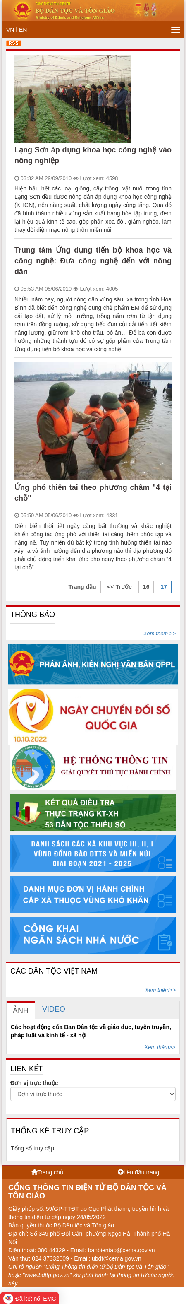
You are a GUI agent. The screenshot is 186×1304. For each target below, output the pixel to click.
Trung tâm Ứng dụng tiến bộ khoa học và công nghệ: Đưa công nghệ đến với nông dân (93, 260)
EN (23, 30)
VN (10, 30)
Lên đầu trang (139, 1172)
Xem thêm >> (159, 633)
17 (163, 586)
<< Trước (119, 586)
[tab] (21, 1010)
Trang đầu (82, 586)
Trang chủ (47, 1172)
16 (146, 586)
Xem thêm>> (160, 990)
